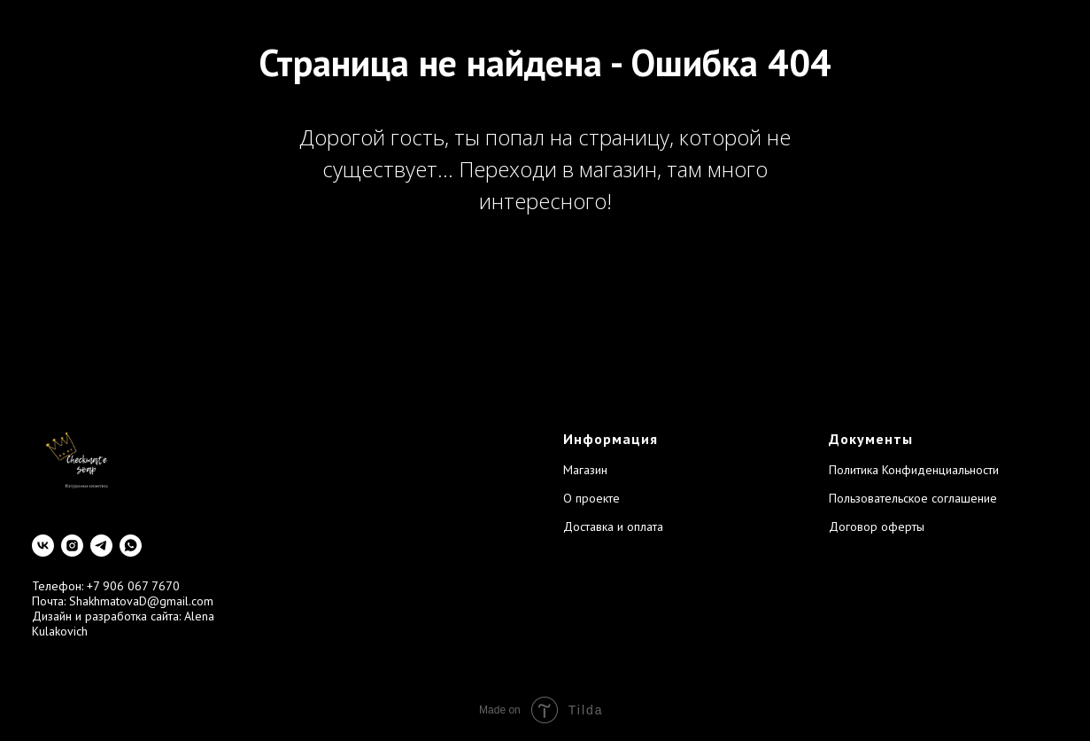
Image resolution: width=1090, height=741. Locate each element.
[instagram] (72, 545)
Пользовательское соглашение (913, 498)
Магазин (585, 470)
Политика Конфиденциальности (914, 470)
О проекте (591, 498)
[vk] (43, 545)
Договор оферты (876, 526)
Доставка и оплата (613, 526)
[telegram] (101, 545)
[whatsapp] (131, 545)
